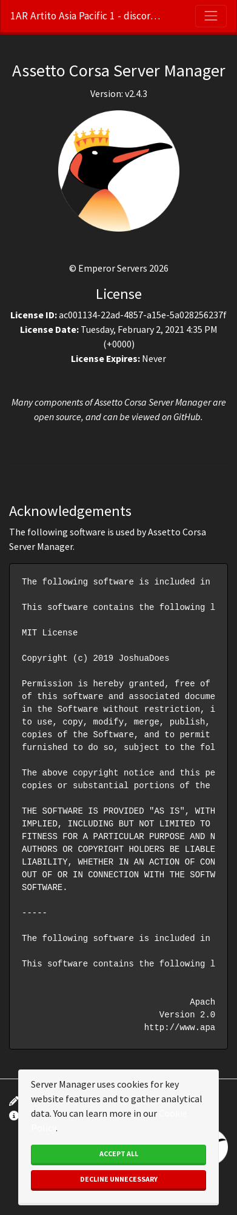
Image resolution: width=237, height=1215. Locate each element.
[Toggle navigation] (211, 16)
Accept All (118, 1153)
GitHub (187, 416)
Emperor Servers (112, 268)
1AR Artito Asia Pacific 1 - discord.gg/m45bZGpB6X (86, 15)
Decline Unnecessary (119, 1178)
